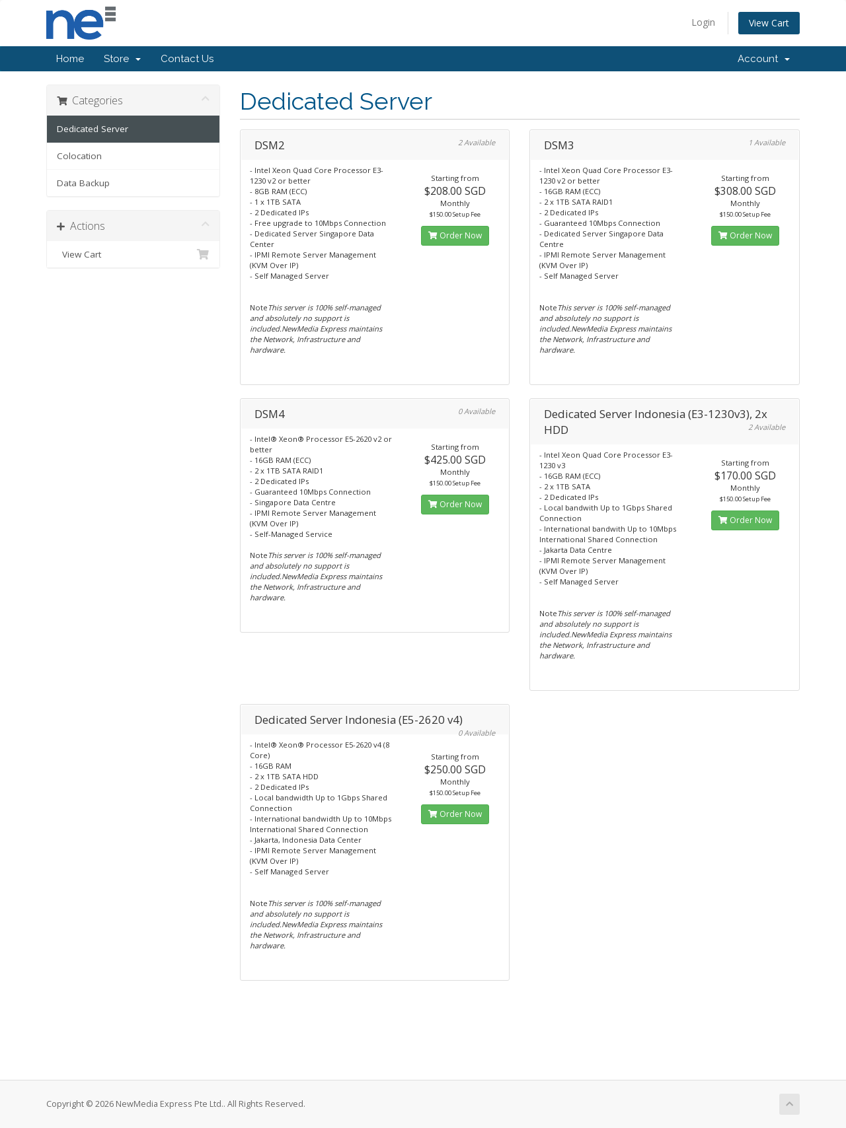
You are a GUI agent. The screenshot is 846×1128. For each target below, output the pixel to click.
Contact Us (187, 59)
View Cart (769, 23)
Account (764, 59)
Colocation (79, 156)
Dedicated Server (92, 129)
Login (703, 22)
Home (70, 59)
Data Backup (83, 183)
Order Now (455, 235)
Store (122, 59)
